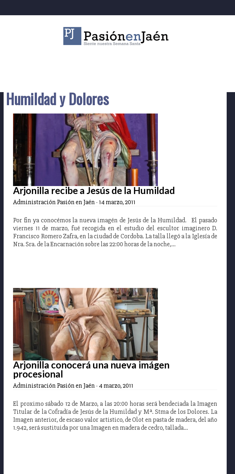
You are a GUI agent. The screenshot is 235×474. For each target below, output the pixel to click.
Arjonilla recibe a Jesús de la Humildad (94, 190)
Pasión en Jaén (117, 36)
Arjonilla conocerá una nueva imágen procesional (91, 369)
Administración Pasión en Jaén (54, 202)
